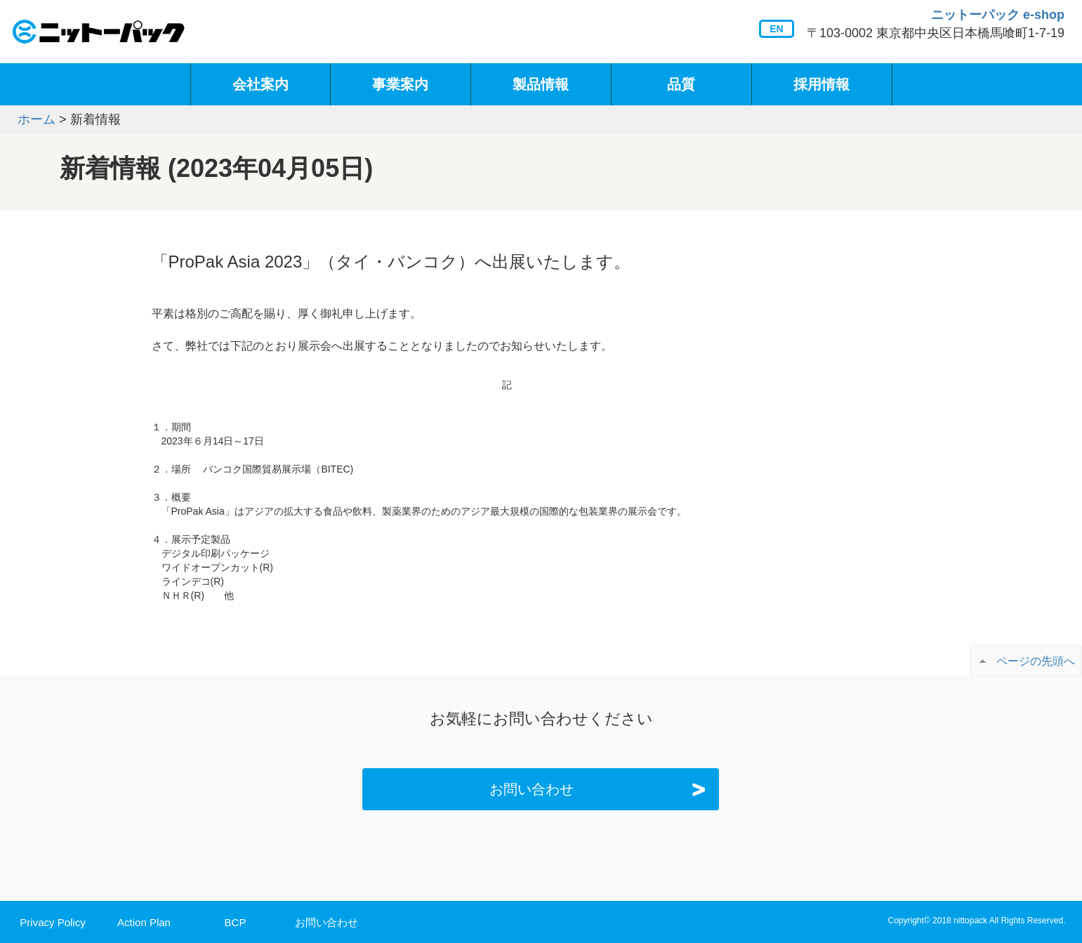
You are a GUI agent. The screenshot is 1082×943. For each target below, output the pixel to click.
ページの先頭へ (1035, 661)
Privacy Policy (52, 922)
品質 (681, 84)
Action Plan (144, 922)
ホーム (36, 119)
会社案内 (260, 84)
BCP (235, 922)
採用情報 (821, 84)
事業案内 (400, 84)
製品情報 (541, 84)
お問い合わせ (601, 789)
